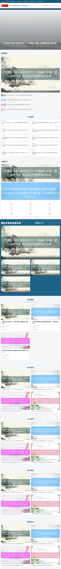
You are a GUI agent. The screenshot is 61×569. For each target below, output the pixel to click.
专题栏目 (4, 161)
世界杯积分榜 (19, 1)
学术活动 (30, 367)
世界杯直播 (25, 1)
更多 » (59, 117)
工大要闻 (30, 117)
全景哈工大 (39, 223)
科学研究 (30, 470)
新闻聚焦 (4, 53)
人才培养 (30, 419)
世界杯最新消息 (32, 1)
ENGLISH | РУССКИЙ (53, 5)
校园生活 (30, 522)
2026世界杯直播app (39, 1)
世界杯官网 (8, 1)
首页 (3, 1)
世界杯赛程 (13, 1)
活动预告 (30, 300)
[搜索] (58, 1)
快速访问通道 (45, 5)
